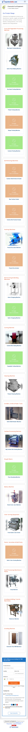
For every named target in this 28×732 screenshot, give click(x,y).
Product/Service (6, 665)
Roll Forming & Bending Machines (11, 278)
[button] (11, 704)
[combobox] (6, 679)
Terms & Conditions (17, 723)
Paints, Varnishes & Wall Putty (13, 542)
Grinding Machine (9, 628)
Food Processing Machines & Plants (12, 570)
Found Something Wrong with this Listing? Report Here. (13, 707)
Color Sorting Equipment (11, 514)
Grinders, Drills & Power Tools (13, 403)
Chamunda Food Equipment (15, 6)
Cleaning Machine (9, 376)
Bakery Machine (9, 487)
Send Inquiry (14, 683)
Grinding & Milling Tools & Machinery (12, 600)
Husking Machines (9, 229)
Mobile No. (5, 676)
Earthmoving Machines (11, 160)
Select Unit (16, 671)
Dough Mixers (8, 459)
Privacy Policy (9, 723)
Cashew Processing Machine (12, 431)
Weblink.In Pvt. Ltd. (19, 722)
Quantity (5, 671)
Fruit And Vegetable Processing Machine (13, 29)
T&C (19, 685)
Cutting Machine (9, 327)
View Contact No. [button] (14, 713)
